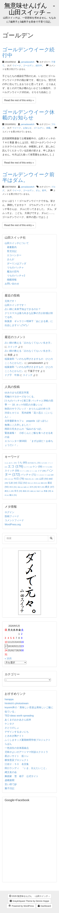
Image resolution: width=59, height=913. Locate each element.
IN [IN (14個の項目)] (6, 463)
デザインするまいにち (17, 732)
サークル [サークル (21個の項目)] (47, 467)
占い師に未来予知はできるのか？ (23, 309)
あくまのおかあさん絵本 (18, 719)
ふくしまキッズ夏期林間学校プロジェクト (27, 740)
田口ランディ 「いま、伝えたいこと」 (27, 768)
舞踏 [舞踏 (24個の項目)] (26, 491)
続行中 (39, 65)
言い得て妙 (11, 784)
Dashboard (44, 906)
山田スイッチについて (17, 243)
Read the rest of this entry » (19, 100)
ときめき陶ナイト (14, 736)
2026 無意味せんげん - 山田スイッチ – (29, 896)
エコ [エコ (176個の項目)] (15, 466)
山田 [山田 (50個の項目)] (43, 478)
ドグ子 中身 (12, 375)
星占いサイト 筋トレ (17, 756)
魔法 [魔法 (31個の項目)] (13, 495)
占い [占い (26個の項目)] (35, 479)
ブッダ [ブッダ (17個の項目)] (40, 475)
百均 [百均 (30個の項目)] (33, 487)
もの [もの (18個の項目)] (44, 463)
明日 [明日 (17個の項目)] (30, 483)
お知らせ (27, 128)
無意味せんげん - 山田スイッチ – (29, 9)
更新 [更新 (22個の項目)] (44, 483)
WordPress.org (13, 524)
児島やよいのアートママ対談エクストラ (26, 752)
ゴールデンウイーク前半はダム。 (28, 177)
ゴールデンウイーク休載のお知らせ (28, 114)
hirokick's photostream (17, 703)
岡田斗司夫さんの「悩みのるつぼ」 (24, 429)
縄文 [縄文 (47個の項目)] (49, 487)
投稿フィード (12, 516)
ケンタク (9, 723)
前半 (44, 190)
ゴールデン (28, 65)
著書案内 (12, 247)
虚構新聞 (9, 780)
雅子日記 (9, 788)
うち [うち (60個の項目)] (22, 462)
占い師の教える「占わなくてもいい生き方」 (29, 342)
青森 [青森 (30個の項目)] (47, 491)
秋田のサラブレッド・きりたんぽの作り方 (27, 408)
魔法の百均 (13, 271)
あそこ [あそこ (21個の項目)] (13, 463)
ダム (38, 190)
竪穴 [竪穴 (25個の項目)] (41, 487)
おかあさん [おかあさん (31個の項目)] (34, 463)
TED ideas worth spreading (19, 715)
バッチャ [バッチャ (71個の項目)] (28, 474)
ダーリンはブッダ (16, 263)
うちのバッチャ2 (16, 275)
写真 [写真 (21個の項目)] (28, 479)
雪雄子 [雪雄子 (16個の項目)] (39, 491)
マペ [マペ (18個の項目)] (47, 475)
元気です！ (11, 301)
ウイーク (16, 65)
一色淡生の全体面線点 (17, 748)
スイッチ (12, 347)
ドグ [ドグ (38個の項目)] (42, 471)
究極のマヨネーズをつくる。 (20, 396)
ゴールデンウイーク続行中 (28, 52)
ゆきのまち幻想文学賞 (17, 392)
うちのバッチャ (15, 267)
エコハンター (14, 255)
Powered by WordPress (21, 906)
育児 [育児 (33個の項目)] (18, 491)
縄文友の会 (11, 772)
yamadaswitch (27, 62)
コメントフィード (14, 520)
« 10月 (8, 658)
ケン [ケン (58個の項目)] (37, 466)
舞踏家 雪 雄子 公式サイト (21, 776)
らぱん (8, 744)
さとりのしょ (12, 727)
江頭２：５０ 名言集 (17, 764)
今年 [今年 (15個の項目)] (10, 479)
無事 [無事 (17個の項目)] (26, 487)
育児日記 (12, 251)
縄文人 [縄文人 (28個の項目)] (9, 491)
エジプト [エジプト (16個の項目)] (28, 467)
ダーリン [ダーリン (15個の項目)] (33, 471)
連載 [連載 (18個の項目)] (33, 491)
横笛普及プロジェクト (17, 760)
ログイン (9, 512)
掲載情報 (12, 279)
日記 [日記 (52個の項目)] (22, 482)
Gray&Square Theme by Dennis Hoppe (29, 901)
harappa (9, 699)
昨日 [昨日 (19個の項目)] (37, 483)
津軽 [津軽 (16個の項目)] (20, 487)
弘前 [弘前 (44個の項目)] (13, 483)
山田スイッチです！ (15, 305)
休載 (48, 128)
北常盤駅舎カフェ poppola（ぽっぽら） (27, 421)
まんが (10, 259)
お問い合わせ (12, 283)
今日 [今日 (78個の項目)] (19, 478)
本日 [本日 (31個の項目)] (13, 487)
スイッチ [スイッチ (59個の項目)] (12, 470)
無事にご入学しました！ (18, 425)
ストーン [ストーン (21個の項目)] (24, 471)
